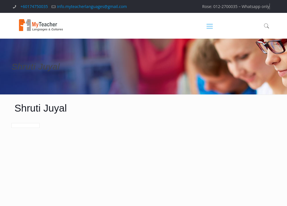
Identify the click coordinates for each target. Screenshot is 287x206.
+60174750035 (34, 6)
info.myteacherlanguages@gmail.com (92, 6)
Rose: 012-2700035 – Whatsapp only (236, 6)
